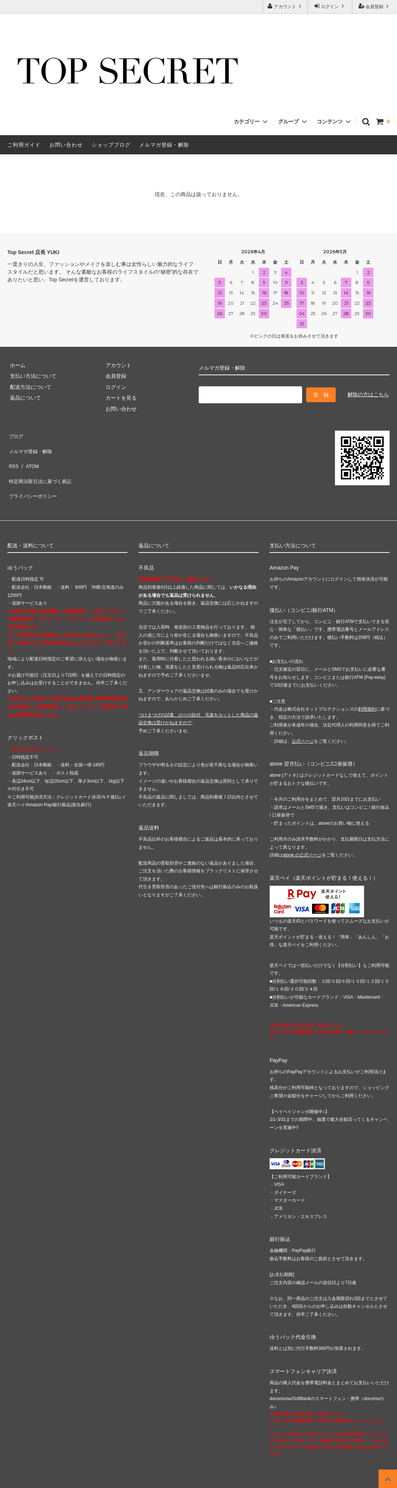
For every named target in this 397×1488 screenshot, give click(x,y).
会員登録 (375, 6)
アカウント (285, 6)
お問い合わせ (66, 145)
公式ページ (303, 721)
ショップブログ (111, 145)
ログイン (330, 6)
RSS (12, 456)
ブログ (15, 434)
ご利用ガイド (24, 145)
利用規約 (367, 688)
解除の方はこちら (368, 393)
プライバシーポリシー (33, 478)
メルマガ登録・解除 (164, 145)
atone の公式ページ (302, 834)
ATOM (29, 456)
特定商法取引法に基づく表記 (41, 467)
